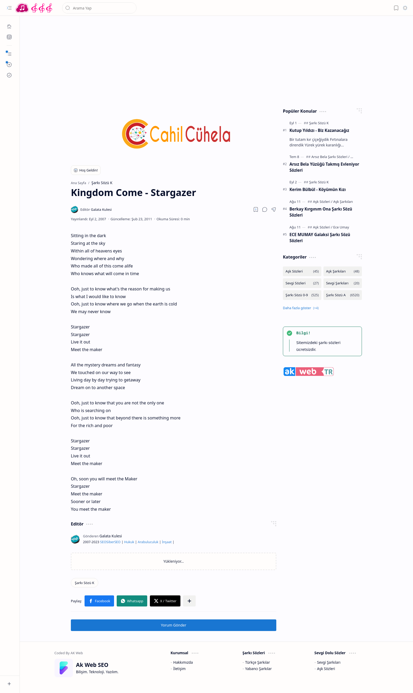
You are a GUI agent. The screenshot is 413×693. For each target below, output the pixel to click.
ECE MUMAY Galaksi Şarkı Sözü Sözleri (319, 237)
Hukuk (129, 542)
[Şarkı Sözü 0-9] (302, 295)
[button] (9, 8)
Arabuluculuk (148, 542)
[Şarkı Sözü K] (84, 582)
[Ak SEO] (9, 37)
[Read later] (256, 209)
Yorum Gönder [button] (173, 625)
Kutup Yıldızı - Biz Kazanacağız (319, 130)
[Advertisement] (213, 61)
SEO (103, 542)
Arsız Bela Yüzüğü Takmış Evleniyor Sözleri (324, 167)
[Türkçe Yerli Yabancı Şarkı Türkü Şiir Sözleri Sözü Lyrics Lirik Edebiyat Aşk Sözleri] (34, 8)
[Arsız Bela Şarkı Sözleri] (330, 156)
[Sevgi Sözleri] (302, 283)
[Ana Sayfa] (9, 26)
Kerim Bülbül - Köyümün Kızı (317, 189)
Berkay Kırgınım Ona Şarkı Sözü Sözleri (320, 212)
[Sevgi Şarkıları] (342, 283)
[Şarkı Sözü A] (342, 295)
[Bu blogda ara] (99, 8)
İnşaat (167, 542)
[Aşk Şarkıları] (343, 201)
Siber (110, 542)
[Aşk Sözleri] (322, 201)
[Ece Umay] (341, 227)
